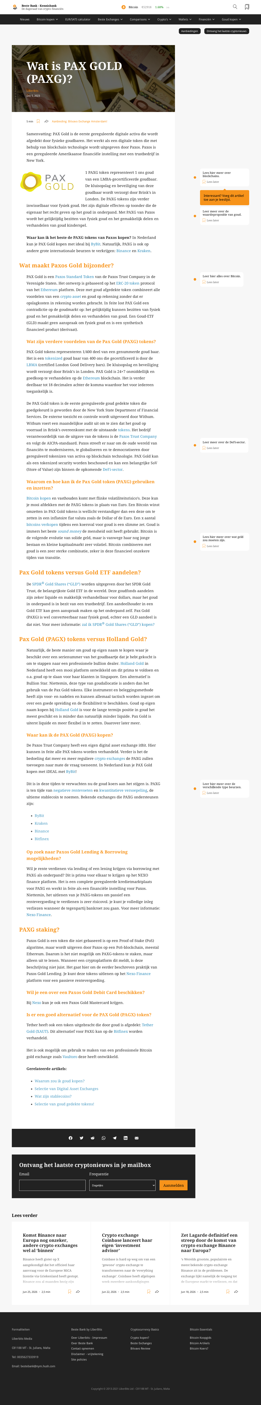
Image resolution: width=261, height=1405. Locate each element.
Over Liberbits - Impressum (89, 1337)
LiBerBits (32, 90)
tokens (124, 430)
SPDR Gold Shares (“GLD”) (56, 584)
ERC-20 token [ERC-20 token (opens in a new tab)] (127, 283)
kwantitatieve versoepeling (123, 790)
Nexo (36, 1003)
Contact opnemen (82, 1348)
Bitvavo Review (140, 1348)
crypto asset (70, 296)
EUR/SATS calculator (78, 19)
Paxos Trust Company (138, 436)
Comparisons (138, 19)
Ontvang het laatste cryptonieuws (227, 31)
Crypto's (162, 19)
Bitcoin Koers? (199, 1348)
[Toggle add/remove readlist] (39, 121)
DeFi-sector (113, 469)
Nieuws (24, 19)
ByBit (95, 244)
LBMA (32, 365)
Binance (123, 251)
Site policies (79, 1359)
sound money (69, 531)
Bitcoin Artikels (200, 1343)
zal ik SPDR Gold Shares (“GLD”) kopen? (118, 624)
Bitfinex (42, 839)
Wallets (183, 19)
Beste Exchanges (108, 19)
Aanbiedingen (189, 31)
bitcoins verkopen (42, 524)
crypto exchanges (110, 758)
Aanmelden (173, 1185)
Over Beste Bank (82, 1343)
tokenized (53, 358)
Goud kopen (230, 19)
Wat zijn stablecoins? (53, 1096)
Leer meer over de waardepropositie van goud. (222, 213)
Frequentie (122, 1181)
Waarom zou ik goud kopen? (60, 1081)
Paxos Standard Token (74, 277)
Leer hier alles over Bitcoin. (222, 276)
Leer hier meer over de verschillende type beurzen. (222, 785)
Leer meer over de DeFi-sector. (224, 442)
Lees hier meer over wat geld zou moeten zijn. (223, 538)
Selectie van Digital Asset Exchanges (66, 1089)
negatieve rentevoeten (73, 790)
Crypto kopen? (139, 1337)
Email (52, 1181)
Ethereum (49, 290)
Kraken (143, 251)
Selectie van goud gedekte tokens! (64, 1104)
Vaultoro (70, 1057)
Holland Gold (132, 663)
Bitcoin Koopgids (200, 1337)
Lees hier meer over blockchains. (217, 174)
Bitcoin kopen (45, 19)
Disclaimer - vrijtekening (87, 1354)
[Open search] (235, 7)
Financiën (205, 19)
